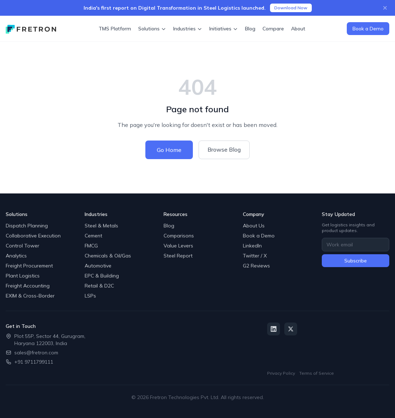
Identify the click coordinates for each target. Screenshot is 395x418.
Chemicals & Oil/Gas (108, 255)
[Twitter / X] (290, 329)
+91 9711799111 (33, 362)
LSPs (90, 295)
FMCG (91, 245)
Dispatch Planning (27, 225)
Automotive (98, 265)
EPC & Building (102, 275)
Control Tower (22, 245)
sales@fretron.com (36, 352)
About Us (254, 225)
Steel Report (178, 255)
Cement (93, 235)
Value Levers (178, 245)
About (298, 28)
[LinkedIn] (273, 329)
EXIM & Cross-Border (30, 295)
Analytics (16, 255)
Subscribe (355, 260)
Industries (187, 28)
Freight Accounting (28, 285)
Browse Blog (224, 149)
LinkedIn (252, 245)
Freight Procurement (29, 265)
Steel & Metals (101, 225)
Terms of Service (316, 373)
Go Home (169, 149)
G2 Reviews (256, 265)
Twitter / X (255, 255)
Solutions (152, 28)
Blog (250, 28)
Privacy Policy (281, 373)
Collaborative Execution (33, 235)
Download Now (291, 7)
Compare (273, 28)
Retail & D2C (99, 285)
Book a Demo (368, 28)
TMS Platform (115, 28)
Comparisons (179, 235)
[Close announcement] (385, 8)
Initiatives (223, 28)
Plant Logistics (23, 275)
